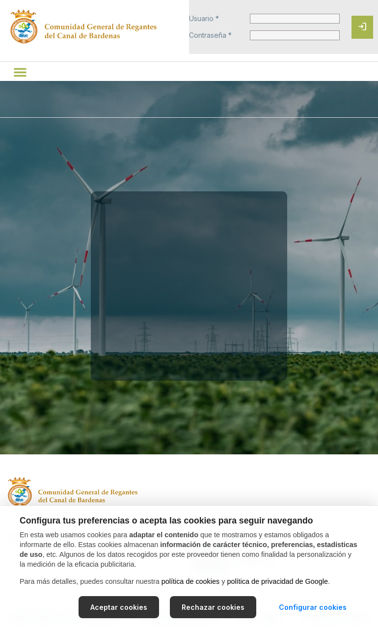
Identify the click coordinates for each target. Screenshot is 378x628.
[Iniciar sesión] (362, 27)
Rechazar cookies (213, 607)
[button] (20, 72)
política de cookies (190, 581)
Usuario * (204, 18)
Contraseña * (210, 35)
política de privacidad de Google (277, 581)
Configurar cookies (313, 607)
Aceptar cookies (118, 607)
